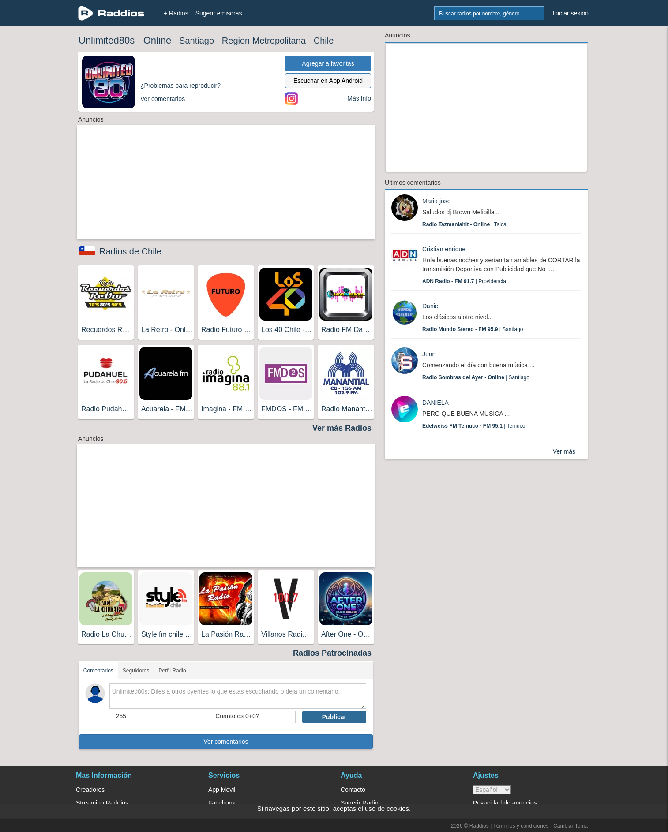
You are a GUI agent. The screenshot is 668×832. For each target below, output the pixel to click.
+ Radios (176, 13)
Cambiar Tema (570, 826)
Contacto (353, 789)
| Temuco (473, 426)
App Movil (221, 789)
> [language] (492, 789)
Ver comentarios (225, 741)
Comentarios (98, 671)
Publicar (334, 716)
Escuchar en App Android (328, 80)
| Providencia (464, 281)
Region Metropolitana (264, 40)
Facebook (221, 802)
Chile (324, 40)
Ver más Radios (342, 428)
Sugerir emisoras (218, 13)
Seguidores (136, 671)
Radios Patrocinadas (332, 653)
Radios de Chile (130, 251)
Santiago (196, 40)
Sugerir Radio (360, 802)
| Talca (464, 224)
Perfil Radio (172, 671)
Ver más (564, 451)
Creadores (90, 789)
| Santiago (472, 329)
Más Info (359, 98)
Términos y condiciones (520, 826)
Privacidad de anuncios (505, 802)
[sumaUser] (280, 717)
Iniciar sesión (570, 13)
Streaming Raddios (102, 802)
